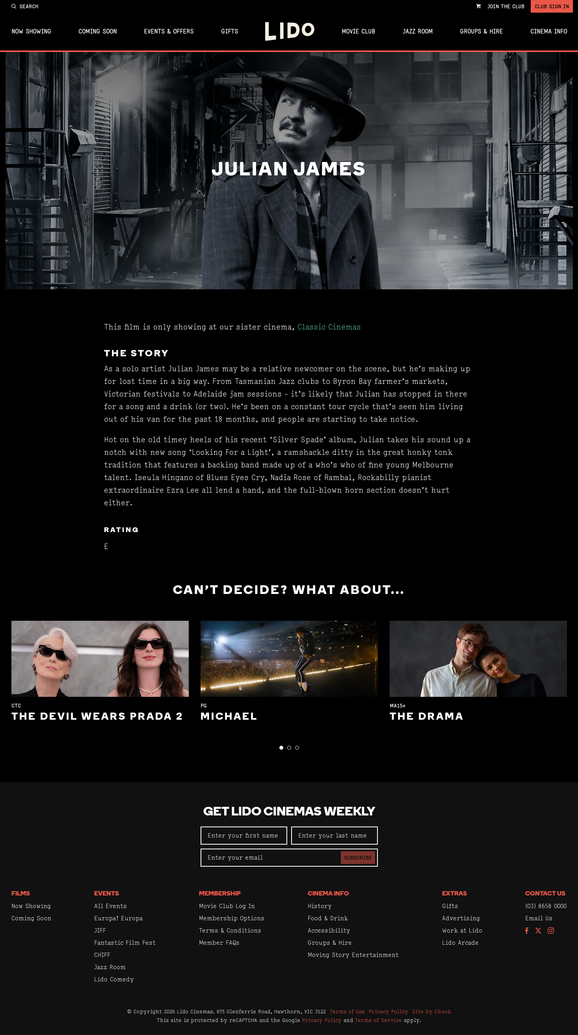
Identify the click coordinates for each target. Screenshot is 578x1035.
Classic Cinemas (329, 326)
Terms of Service (378, 1020)
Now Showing (31, 31)
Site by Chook (431, 1011)
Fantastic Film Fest (125, 942)
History (320, 906)
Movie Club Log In (227, 906)
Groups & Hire (481, 31)
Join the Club (505, 6)
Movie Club (358, 31)
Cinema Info (548, 31)
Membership (220, 894)
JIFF (100, 930)
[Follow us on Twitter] (538, 931)
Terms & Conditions (230, 930)
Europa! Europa (118, 918)
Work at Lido (462, 930)
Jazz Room (418, 31)
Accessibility (329, 930)
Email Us (538, 918)
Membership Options (231, 918)
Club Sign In (552, 6)
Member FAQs (219, 942)
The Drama (427, 717)
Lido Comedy (114, 979)
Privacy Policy (388, 1011)
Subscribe (358, 857)
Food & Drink (328, 918)
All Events (110, 906)
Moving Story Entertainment (353, 955)
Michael (229, 717)
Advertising (461, 918)
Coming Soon (97, 31)
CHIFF (102, 955)
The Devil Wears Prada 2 (97, 717)
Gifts (229, 31)
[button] (281, 748)
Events (106, 894)
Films (20, 894)
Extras (454, 894)
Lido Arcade (460, 942)
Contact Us (545, 894)
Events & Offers (168, 31)
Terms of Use (347, 1011)
